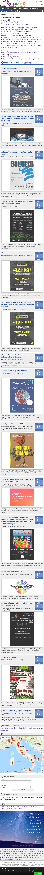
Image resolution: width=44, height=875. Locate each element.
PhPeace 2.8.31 (14, 864)
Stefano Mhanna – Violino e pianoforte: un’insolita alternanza (16, 604)
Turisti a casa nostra (9, 69)
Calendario (4, 11)
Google (21, 59)
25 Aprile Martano (8, 657)
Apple (33, 59)
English (17, 11)
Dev (5, 804)
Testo (2, 779)
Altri (38, 59)
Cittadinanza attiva (24, 8)
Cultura (7, 8)
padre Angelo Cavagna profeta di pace (16, 710)
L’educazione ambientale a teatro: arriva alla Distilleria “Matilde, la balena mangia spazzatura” (17, 118)
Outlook (27, 59)
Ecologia (35, 8)
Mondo (13, 8)
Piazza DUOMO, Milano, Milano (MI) (15, 24)
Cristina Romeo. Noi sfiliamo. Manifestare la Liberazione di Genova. (17, 356)
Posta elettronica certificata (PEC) (30, 865)
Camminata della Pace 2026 (12, 572)
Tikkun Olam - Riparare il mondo (14, 370)
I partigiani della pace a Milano (13, 424)
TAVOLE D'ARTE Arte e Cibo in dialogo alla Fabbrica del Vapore (17, 202)
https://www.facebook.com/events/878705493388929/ (19, 53)
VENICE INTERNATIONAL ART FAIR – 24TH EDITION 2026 (17, 480)
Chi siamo (39, 1)
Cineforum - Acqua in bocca (12, 253)
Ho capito (38, 873)
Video (11, 11)
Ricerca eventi (8, 777)
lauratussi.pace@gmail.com (10, 56)
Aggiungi (27, 62)
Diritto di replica (14, 865)
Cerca (41, 4)
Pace (2, 8)
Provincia (3, 785)
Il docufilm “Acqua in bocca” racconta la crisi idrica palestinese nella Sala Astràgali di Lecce (17, 304)
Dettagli (31, 871)
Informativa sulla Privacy (27, 864)
